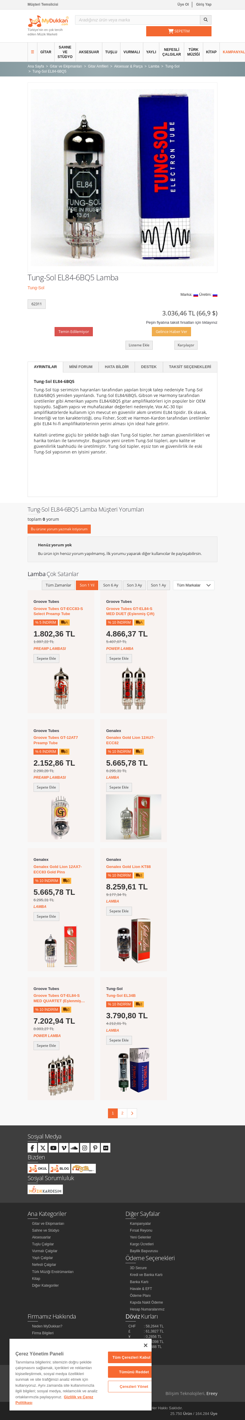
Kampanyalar (140, 1224)
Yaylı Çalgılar (42, 1258)
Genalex (113, 730)
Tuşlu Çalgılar (43, 1244)
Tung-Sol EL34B (121, 995)
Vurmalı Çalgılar (45, 1251)
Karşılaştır (186, 345)
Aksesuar (89, 52)
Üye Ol (183, 4)
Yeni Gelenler (140, 1237)
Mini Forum (81, 367)
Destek (149, 367)
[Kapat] (145, 1345)
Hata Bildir (117, 367)
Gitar (45, 52)
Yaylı (151, 52)
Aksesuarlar (41, 1237)
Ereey (211, 1393)
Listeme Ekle (139, 345)
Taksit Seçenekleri (190, 367)
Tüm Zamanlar (58, 585)
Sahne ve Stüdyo (65, 52)
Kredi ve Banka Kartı (146, 1275)
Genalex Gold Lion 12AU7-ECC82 (130, 740)
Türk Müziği (193, 52)
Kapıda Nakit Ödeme (146, 1302)
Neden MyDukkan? (47, 1326)
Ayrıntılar (45, 367)
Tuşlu (111, 52)
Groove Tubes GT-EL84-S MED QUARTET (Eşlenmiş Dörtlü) (57, 998)
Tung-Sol (36, 287)
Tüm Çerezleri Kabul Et (133, 1357)
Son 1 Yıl (87, 585)
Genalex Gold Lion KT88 (128, 866)
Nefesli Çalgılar (171, 52)
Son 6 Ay (110, 585)
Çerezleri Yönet (134, 1386)
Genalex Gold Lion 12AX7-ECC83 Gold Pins (58, 869)
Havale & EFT (141, 1289)
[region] (80, 1374)
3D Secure (138, 1268)
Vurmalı (131, 52)
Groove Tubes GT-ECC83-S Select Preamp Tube (58, 611)
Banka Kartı (139, 1282)
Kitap (211, 52)
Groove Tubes (46, 601)
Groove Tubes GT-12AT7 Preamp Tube (56, 740)
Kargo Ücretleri (142, 1244)
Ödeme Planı (140, 1296)
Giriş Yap (203, 4)
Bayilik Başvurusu (144, 1251)
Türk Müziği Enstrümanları (53, 1272)
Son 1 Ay (158, 585)
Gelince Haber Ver (171, 331)
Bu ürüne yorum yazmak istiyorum (59, 528)
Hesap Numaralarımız (147, 1309)
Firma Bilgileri (43, 1333)
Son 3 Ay (134, 585)
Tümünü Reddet (134, 1372)
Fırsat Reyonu (141, 1230)
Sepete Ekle (46, 658)
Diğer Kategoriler (45, 1285)
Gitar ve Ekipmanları (48, 1224)
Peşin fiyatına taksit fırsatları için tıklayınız (181, 322)
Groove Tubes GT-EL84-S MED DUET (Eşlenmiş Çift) (130, 611)
